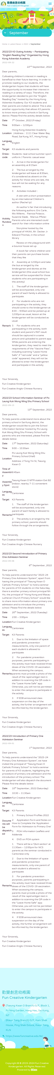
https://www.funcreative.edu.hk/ (24, 1036)
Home (4, 44)
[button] (27, 33)
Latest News (15, 44)
